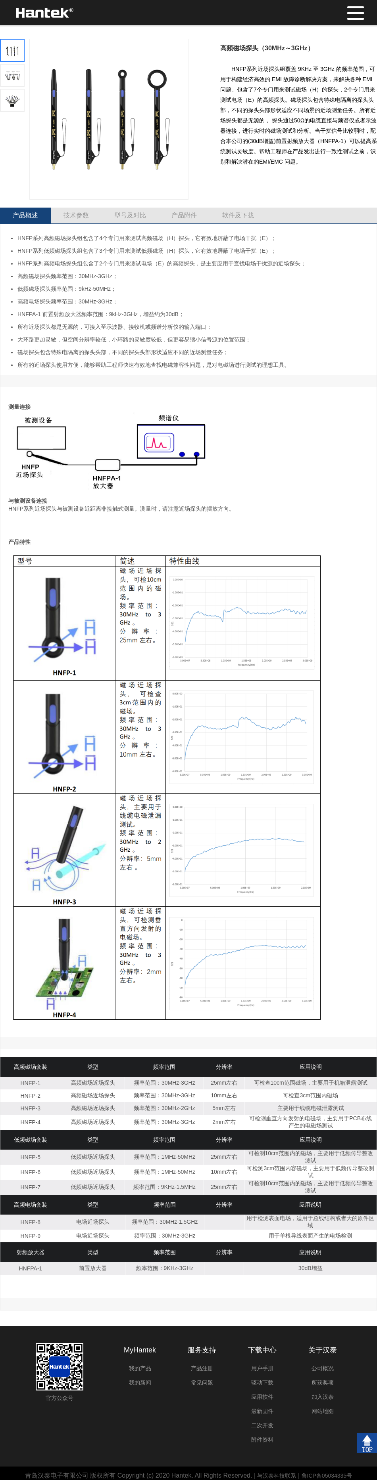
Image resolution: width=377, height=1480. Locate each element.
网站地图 (323, 1411)
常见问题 (202, 1382)
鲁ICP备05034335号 (327, 1475)
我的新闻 (140, 1382)
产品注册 (202, 1368)
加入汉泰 (323, 1397)
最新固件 (262, 1411)
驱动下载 (262, 1382)
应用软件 (262, 1397)
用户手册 (262, 1368)
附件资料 (262, 1439)
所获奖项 (323, 1382)
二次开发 (262, 1425)
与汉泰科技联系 (276, 1475)
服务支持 (202, 1350)
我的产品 (140, 1368)
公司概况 (323, 1368)
